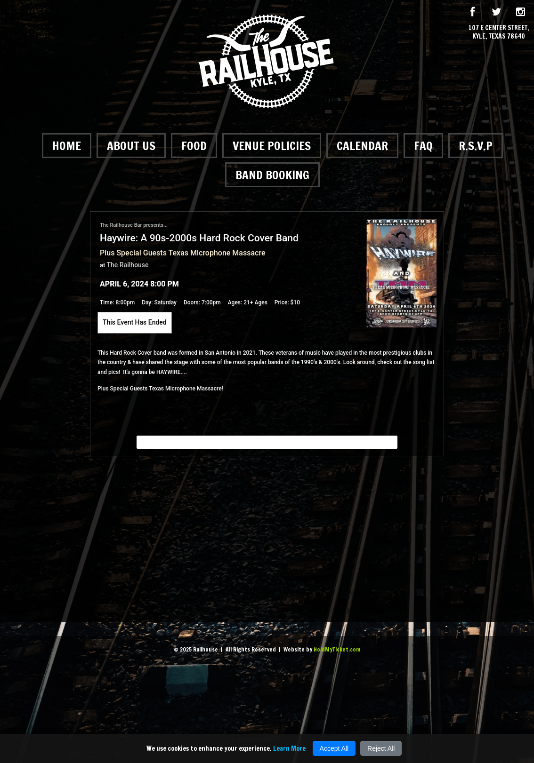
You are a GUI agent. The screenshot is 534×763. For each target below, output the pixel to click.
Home (66, 145)
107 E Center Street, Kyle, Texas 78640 (499, 32)
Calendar (362, 145)
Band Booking (272, 175)
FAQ (423, 145)
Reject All (381, 748)
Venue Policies (272, 145)
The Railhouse (128, 265)
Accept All (334, 748)
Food (194, 145)
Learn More (289, 748)
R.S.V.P (476, 145)
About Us (131, 145)
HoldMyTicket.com (337, 649)
